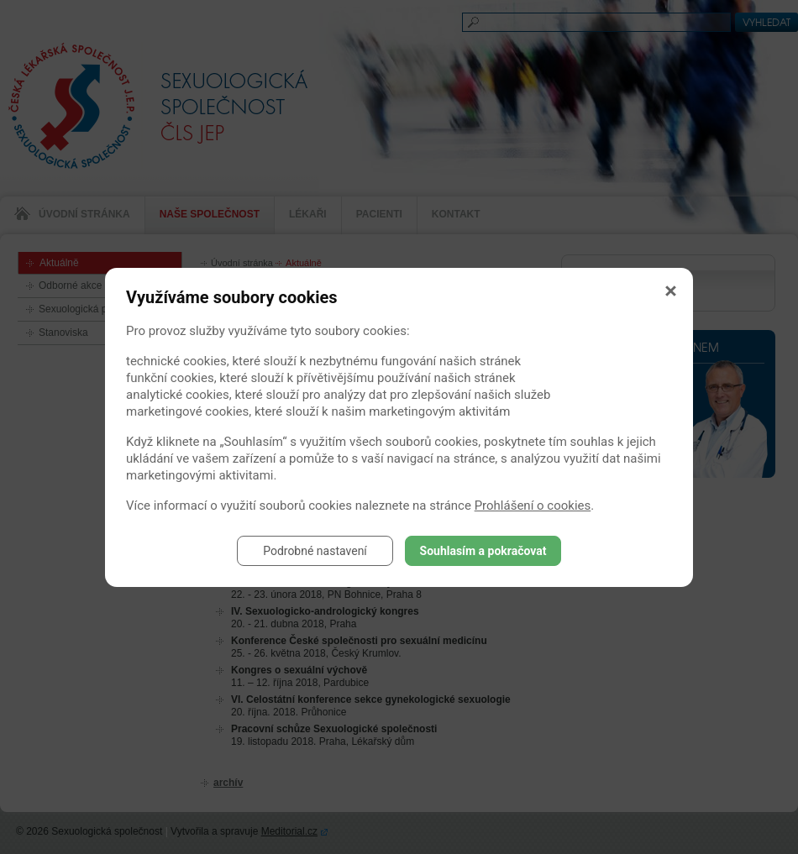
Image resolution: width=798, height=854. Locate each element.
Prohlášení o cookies (533, 505)
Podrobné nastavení (315, 551)
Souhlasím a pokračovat (483, 551)
